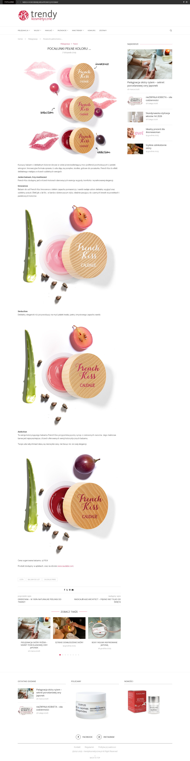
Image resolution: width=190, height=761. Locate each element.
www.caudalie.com (65, 566)
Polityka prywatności (107, 747)
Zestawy (103, 30)
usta (21, 579)
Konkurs (91, 30)
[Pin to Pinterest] (70, 590)
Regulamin (89, 747)
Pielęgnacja (23, 30)
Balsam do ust (34, 579)
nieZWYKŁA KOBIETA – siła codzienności (159, 99)
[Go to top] (95, 758)
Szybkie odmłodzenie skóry (69, 642)
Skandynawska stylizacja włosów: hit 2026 (158, 115)
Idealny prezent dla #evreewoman (155, 130)
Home (20, 39)
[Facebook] (183, 2)
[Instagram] (186, 2)
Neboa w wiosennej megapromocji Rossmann (41, 2)
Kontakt (77, 747)
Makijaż (48, 30)
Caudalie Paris (50, 579)
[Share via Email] (72, 590)
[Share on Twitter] (67, 590)
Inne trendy (77, 30)
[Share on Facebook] (64, 590)
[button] (18, 2)
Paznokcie (62, 30)
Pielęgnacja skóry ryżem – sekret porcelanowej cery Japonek (34, 645)
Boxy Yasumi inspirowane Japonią (104, 643)
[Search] (171, 30)
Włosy (36, 30)
